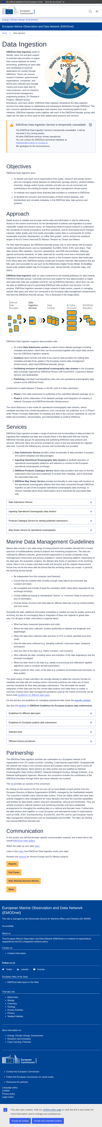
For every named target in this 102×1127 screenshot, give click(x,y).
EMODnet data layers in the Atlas (23, 982)
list (12, 784)
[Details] (51, 502)
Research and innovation (19, 1039)
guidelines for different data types (34, 695)
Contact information (16, 953)
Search (90, 11)
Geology (11, 1007)
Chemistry (12, 1003)
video (36, 846)
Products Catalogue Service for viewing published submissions (38, 521)
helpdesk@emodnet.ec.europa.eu (32, 143)
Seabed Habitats (15, 1016)
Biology (10, 1000)
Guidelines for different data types (24, 713)
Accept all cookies (20, 1121)
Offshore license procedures (22, 741)
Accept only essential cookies (48, 1121)
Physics (11, 1013)
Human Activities (15, 1010)
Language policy (10, 1087)
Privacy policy (8, 1094)
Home (4, 33)
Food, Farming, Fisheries (19, 1042)
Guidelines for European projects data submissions (33, 722)
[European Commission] (20, 10)
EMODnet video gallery (24, 841)
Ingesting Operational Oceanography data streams (32, 511)
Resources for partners (17, 1082)
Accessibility (8, 926)
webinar (23, 857)
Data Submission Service (20, 502)
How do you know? (55, 2)
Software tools (15, 732)
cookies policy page (52, 1110)
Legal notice (8, 1097)
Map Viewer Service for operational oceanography (32, 530)
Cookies (6, 1091)
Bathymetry (12, 997)
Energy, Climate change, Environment (20, 20)
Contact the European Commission (22, 1072)
